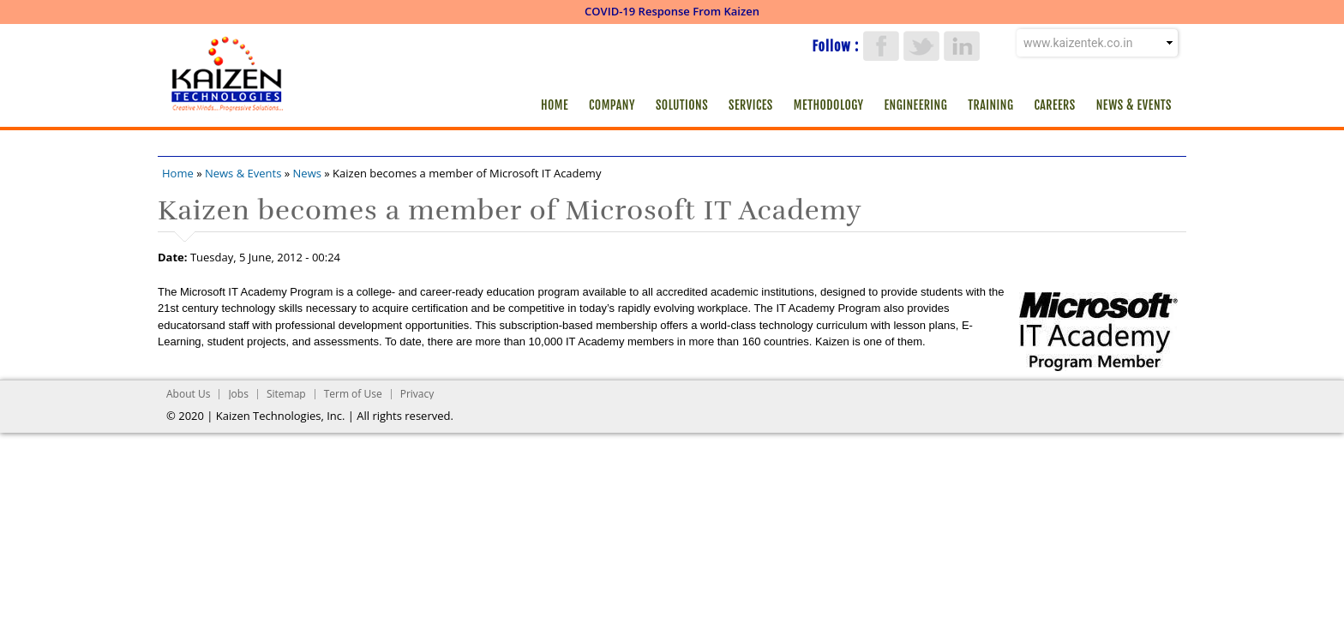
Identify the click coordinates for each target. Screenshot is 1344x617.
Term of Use (353, 393)
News (307, 173)
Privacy (417, 393)
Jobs (238, 393)
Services (751, 105)
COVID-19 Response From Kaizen (672, 11)
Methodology (829, 105)
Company (612, 105)
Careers (1054, 105)
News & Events (1134, 105)
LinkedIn (962, 46)
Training (990, 105)
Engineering (916, 105)
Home (554, 105)
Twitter (921, 46)
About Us (188, 393)
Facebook (881, 46)
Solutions (682, 105)
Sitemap (286, 393)
